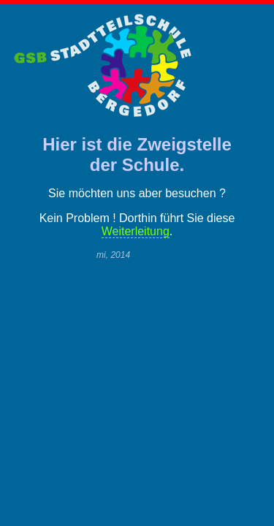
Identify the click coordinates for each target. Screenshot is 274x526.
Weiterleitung (136, 231)
